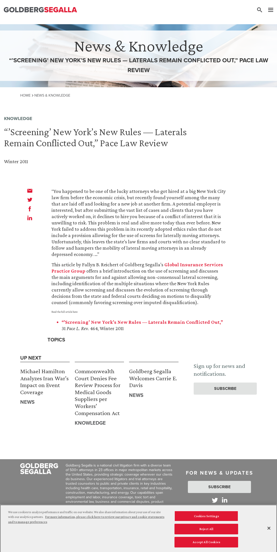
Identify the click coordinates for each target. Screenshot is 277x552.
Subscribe (225, 388)
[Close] (268, 530)
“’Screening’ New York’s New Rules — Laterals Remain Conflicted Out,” (142, 322)
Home (25, 95)
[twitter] (29, 199)
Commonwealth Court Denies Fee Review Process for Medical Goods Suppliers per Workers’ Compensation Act (97, 392)
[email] (29, 190)
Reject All (206, 531)
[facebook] (29, 208)
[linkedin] (29, 217)
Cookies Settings (206, 518)
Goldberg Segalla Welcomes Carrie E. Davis (153, 378)
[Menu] (268, 10)
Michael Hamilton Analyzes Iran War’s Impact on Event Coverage (44, 381)
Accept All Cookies (206, 544)
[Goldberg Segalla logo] (40, 10)
